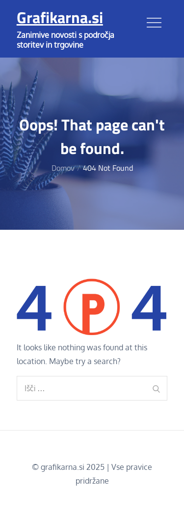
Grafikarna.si (60, 17)
